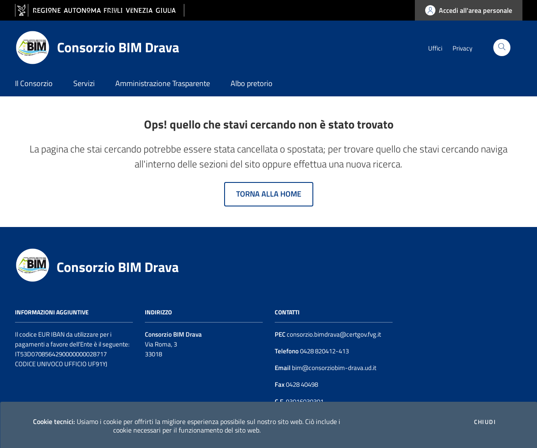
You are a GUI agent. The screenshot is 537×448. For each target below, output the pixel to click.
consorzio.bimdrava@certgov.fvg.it (334, 334)
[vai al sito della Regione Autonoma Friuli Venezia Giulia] (99, 10)
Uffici (435, 48)
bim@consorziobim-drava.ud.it (333, 368)
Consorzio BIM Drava (118, 266)
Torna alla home (268, 194)
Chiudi (485, 422)
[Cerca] (501, 47)
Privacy (462, 48)
